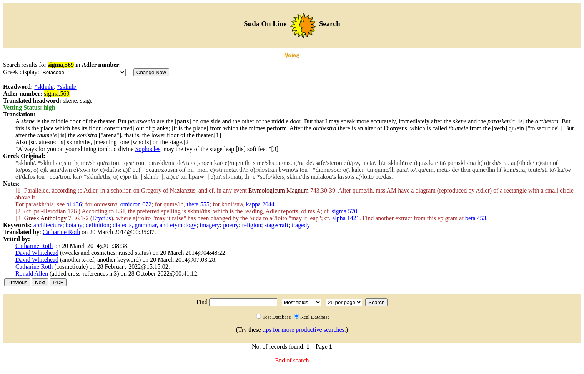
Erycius (101, 218)
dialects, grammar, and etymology (154, 225)
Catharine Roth (61, 232)
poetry (231, 225)
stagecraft (276, 225)
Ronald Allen (31, 273)
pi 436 (74, 204)
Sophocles (147, 149)
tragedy (300, 225)
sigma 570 (344, 211)
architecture (48, 225)
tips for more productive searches (303, 329)
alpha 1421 (345, 218)
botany (74, 225)
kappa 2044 (260, 204)
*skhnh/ (44, 86)
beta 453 (475, 218)
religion (251, 225)
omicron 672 (135, 204)
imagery (210, 225)
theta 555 (198, 204)
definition (98, 225)
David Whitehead (36, 252)
